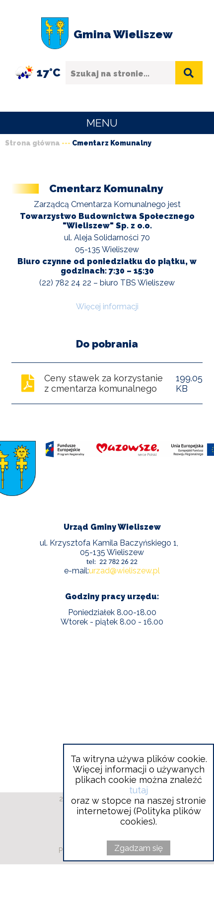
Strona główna (32, 143)
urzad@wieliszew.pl (124, 570)
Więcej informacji (107, 306)
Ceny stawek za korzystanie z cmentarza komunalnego (103, 383)
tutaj (138, 790)
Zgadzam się (138, 848)
